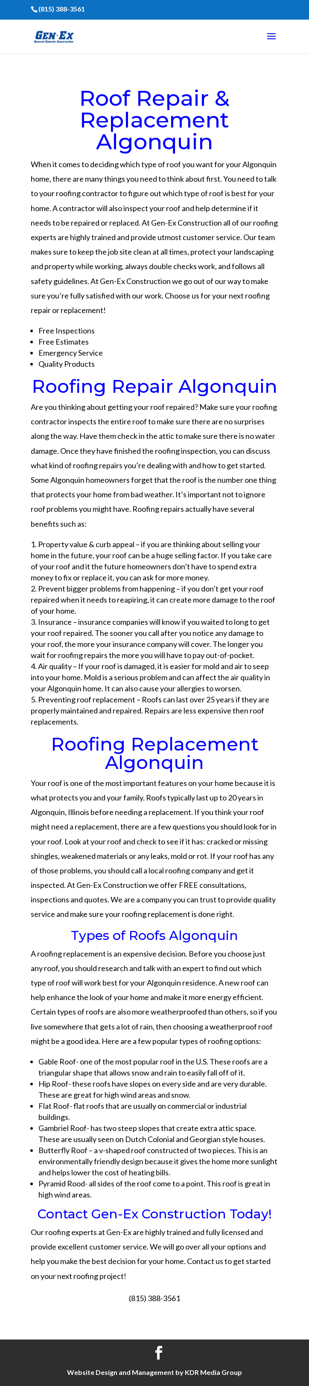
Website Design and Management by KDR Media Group (154, 1372)
